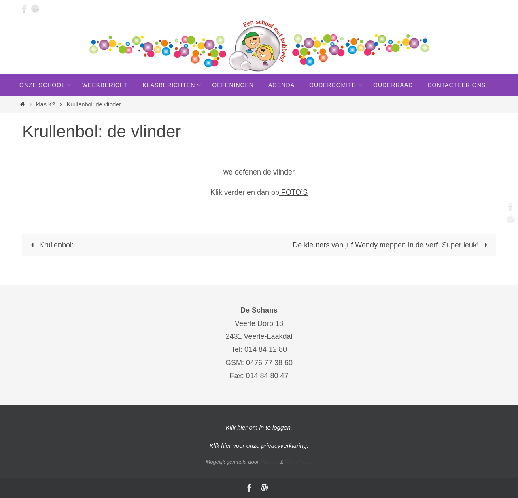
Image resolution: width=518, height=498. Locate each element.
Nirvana (269, 462)
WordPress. (298, 462)
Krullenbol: (50, 245)
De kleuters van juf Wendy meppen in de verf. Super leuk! (392, 245)
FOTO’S (293, 192)
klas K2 (45, 104)
